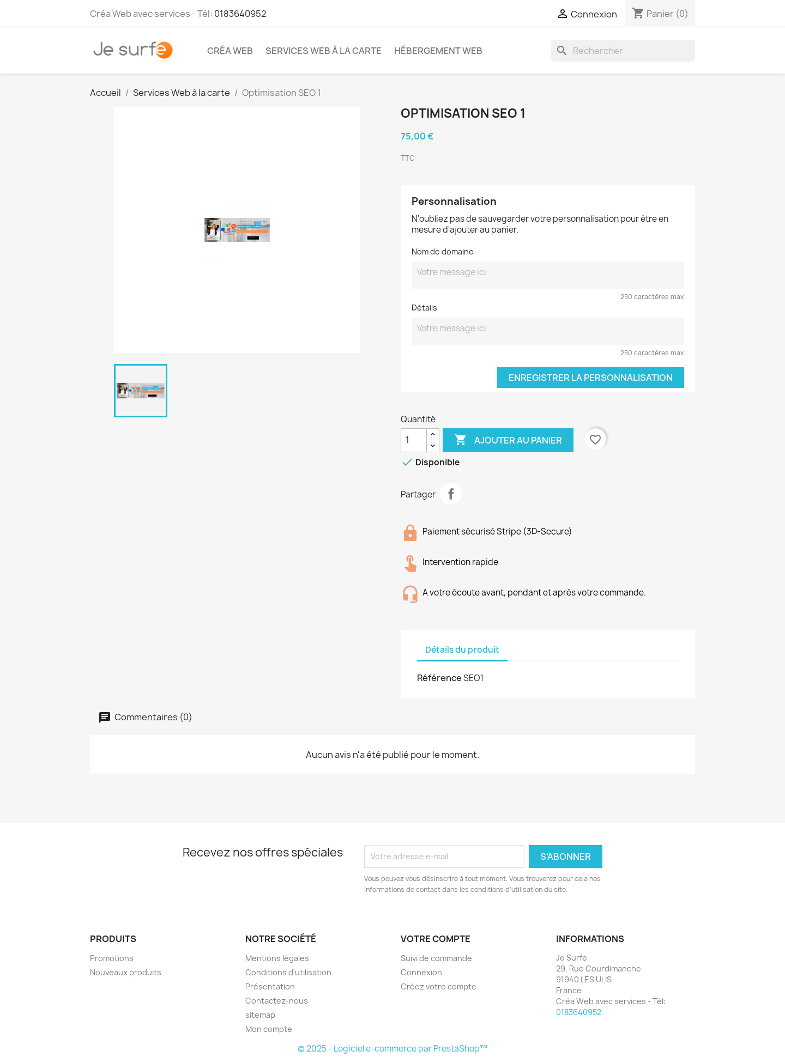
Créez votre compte (438, 986)
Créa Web (230, 51)
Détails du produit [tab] (462, 649)
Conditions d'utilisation (288, 972)
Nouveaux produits (125, 972)
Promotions (112, 958)
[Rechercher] (623, 51)
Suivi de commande (436, 958)
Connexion (421, 972)
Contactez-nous (276, 1000)
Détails (424, 307)
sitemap (260, 1015)
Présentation (270, 986)
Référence (439, 677)
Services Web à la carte (323, 51)
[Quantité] (414, 440)
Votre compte (435, 939)
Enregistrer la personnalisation (591, 378)
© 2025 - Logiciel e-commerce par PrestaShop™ (392, 1048)
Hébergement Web (438, 51)
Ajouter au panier (508, 440)
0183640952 (240, 14)
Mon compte (268, 1029)
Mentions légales (277, 958)
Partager (451, 494)
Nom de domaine (443, 251)
